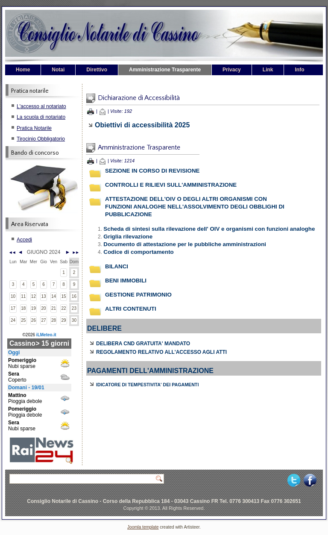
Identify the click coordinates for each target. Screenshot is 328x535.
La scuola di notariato (41, 117)
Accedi (24, 240)
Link (268, 70)
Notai (58, 70)
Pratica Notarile (34, 128)
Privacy (232, 70)
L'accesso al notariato (41, 106)
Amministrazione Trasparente (165, 70)
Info (299, 70)
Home (23, 70)
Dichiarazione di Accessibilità (139, 98)
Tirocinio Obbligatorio (41, 139)
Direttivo (96, 70)
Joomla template (142, 527)
